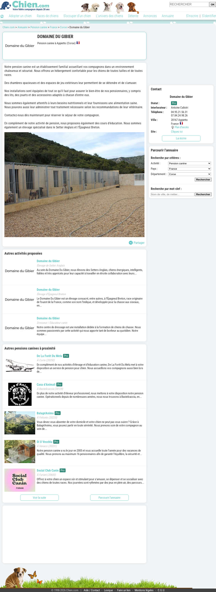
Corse (63, 27)
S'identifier (209, 16)
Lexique (108, 590)
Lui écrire (181, 138)
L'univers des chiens (109, 16)
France (54, 27)
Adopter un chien (20, 16)
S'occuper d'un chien (77, 16)
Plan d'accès (182, 127)
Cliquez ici (177, 131)
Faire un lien (123, 590)
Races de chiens (47, 16)
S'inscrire (192, 16)
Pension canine (38, 27)
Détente (133, 16)
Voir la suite (39, 497)
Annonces (150, 16)
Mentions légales (144, 590)
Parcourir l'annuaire (109, 497)
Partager (136, 243)
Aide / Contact (92, 590)
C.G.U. (161, 590)
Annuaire (168, 16)
